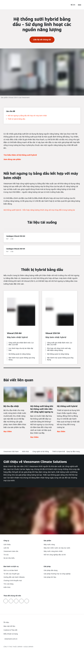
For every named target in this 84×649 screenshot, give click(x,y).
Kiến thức (25, 451)
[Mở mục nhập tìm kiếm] (67, 5)
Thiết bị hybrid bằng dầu (61, 451)
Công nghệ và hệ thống (40, 451)
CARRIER (30, 646)
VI (71, 5)
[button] (73, 452)
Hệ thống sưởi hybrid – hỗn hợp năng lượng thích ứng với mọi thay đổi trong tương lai (39, 210)
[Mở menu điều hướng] (80, 4)
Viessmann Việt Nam (11, 451)
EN (74, 5)
